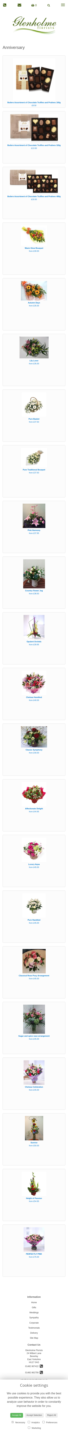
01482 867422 (34, 1366)
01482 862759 (34, 1372)
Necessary (18, 1422)
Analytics (34, 1422)
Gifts (34, 1307)
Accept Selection (34, 1415)
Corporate (34, 1323)
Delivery (34, 1333)
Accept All (16, 1415)
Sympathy (34, 1317)
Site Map (34, 1338)
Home (34, 1302)
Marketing (34, 1428)
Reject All (51, 1415)
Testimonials (34, 1328)
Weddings (34, 1312)
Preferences (49, 1422)
